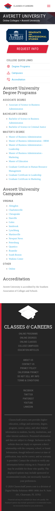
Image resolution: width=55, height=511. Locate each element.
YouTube (28, 402)
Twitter (28, 394)
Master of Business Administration (25, 137)
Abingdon (13, 206)
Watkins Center (16, 259)
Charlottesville (16, 210)
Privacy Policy (28, 368)
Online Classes (28, 341)
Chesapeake (14, 214)
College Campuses (28, 346)
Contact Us (28, 364)
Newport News (16, 238)
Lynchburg (14, 230)
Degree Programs (21, 66)
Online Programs (28, 333)
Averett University (31, 20)
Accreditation (18, 79)
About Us (28, 360)
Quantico (13, 246)
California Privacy (28, 372)
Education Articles (28, 350)
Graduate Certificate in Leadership (25, 175)
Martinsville (14, 234)
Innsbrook (13, 226)
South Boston (15, 255)
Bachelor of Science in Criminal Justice (27, 127)
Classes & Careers (18, 6)
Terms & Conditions (28, 380)
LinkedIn (28, 406)
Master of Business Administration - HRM (29, 141)
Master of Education (18, 161)
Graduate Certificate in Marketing (25, 179)
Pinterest (28, 398)
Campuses (17, 73)
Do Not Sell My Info (28, 376)
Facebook (28, 390)
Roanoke (13, 250)
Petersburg (14, 242)
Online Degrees (28, 337)
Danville (13, 218)
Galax (11, 222)
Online (12, 269)
